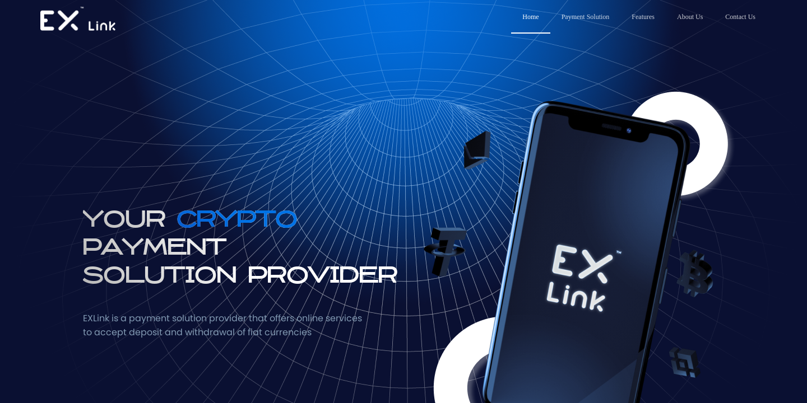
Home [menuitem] (530, 17)
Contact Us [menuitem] (740, 17)
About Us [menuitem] (690, 17)
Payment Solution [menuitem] (586, 17)
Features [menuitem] (643, 17)
